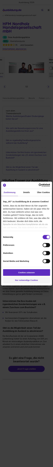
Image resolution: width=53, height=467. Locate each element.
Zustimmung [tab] (9, 192)
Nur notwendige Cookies (26, 280)
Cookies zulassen (26, 272)
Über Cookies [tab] (43, 192)
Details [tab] (26, 192)
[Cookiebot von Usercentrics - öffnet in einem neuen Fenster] (38, 185)
